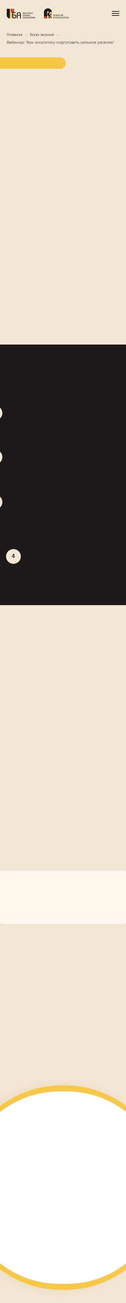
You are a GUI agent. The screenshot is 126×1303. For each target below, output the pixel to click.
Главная (15, 35)
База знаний (42, 35)
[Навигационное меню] (115, 13)
